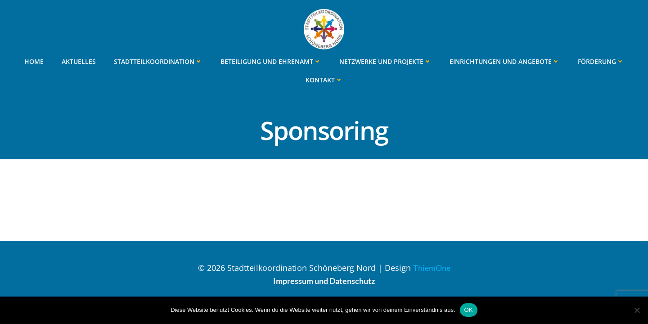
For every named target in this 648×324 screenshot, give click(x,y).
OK (468, 309)
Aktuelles (79, 61)
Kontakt (324, 80)
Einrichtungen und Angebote (505, 61)
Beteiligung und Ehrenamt (270, 61)
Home (34, 61)
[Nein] (636, 310)
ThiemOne (431, 268)
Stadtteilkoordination (158, 61)
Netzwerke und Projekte (385, 61)
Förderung (601, 61)
